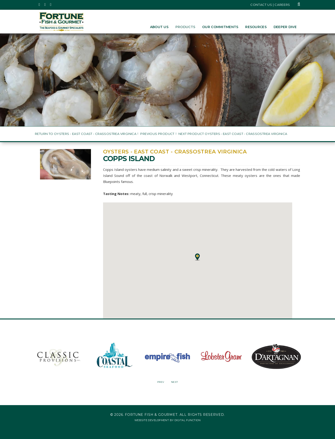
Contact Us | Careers (270, 5)
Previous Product (157, 133)
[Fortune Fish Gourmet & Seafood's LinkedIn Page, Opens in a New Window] (51, 5)
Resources (256, 27)
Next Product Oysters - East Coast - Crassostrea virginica (232, 133)
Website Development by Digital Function (167, 420)
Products (185, 27)
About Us (159, 27)
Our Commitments (220, 27)
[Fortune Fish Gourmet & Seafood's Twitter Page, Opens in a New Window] (39, 5)
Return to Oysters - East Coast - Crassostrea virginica (85, 133)
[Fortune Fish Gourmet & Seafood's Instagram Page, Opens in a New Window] (45, 5)
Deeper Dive (285, 27)
